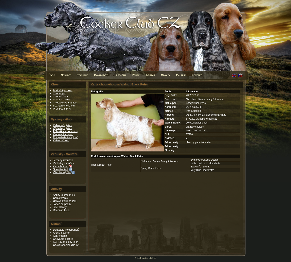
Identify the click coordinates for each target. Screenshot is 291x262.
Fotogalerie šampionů (65, 137)
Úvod (52, 75)
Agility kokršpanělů (64, 194)
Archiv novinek (61, 232)
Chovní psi (59, 93)
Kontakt (196, 75)
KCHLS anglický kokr (65, 241)
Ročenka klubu (61, 210)
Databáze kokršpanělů (66, 229)
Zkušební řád (60, 166)
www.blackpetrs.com (197, 122)
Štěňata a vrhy (61, 99)
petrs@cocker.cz (209, 118)
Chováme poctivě (63, 238)
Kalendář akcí (61, 140)
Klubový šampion (63, 134)
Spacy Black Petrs (150, 168)
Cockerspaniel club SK (66, 244)
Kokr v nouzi (60, 235)
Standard (82, 75)
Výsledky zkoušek (63, 163)
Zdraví (136, 75)
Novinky (66, 75)
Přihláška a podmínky (65, 131)
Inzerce (150, 75)
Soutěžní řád (60, 169)
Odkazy (165, 75)
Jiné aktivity (60, 207)
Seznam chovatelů (64, 105)
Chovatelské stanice (64, 102)
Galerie (181, 75)
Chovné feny (60, 96)
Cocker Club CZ (149, 258)
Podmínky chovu (62, 90)
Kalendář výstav (62, 125)
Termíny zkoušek (63, 160)
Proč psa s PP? (62, 108)
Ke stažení (120, 75)
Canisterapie (60, 197)
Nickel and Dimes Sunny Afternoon (159, 161)
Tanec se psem (62, 204)
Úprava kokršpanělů (64, 200)
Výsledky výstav (62, 128)
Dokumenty (101, 75)
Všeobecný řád (62, 172)
